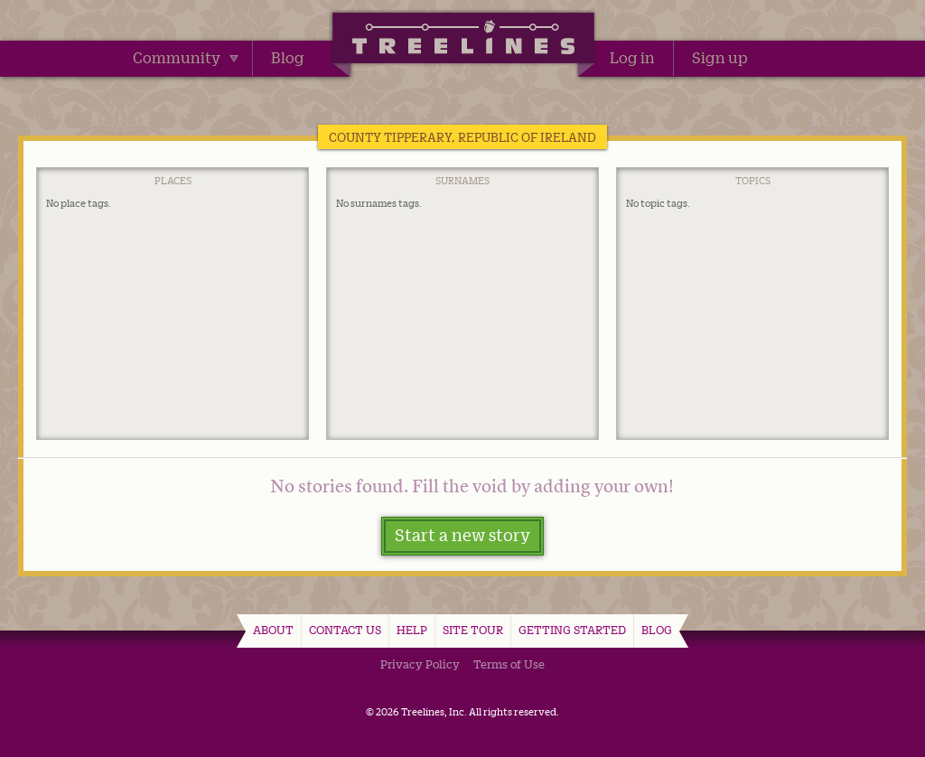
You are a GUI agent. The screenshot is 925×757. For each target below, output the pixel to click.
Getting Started (572, 629)
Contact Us (345, 629)
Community (185, 58)
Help (412, 629)
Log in (632, 58)
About (273, 629)
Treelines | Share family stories (463, 41)
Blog (287, 58)
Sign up (720, 58)
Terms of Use (509, 664)
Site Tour (473, 629)
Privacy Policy (420, 664)
